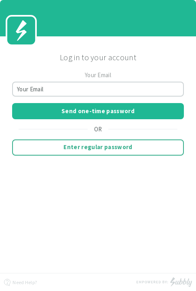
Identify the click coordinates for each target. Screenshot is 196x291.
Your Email (98, 75)
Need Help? (20, 282)
